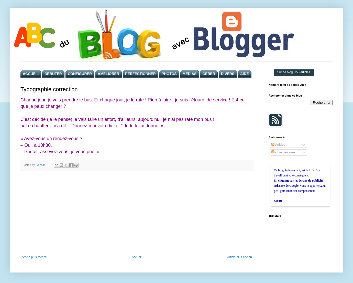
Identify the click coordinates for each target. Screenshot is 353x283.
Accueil (137, 257)
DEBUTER (53, 74)
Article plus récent (34, 257)
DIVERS (227, 74)
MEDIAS (189, 74)
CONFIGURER (80, 74)
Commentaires (283, 152)
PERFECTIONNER (140, 74)
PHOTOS (169, 74)
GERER (208, 74)
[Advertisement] (136, 213)
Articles (278, 144)
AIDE (244, 74)
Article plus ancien (239, 257)
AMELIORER (108, 74)
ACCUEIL (31, 74)
